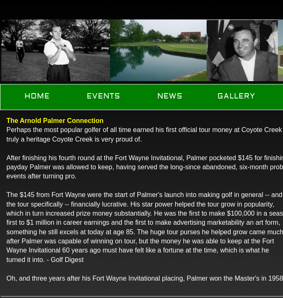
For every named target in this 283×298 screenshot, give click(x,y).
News (170, 96)
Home (37, 96)
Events (103, 96)
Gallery (236, 96)
